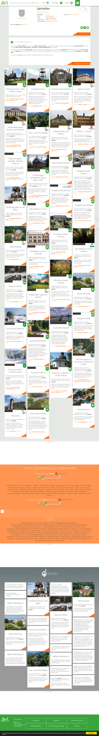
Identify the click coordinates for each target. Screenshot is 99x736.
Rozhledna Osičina (51, 535)
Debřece (36, 486)
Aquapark (54, 185)
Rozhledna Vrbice (24, 531)
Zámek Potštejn (12, 531)
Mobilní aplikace (36, 726)
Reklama (56, 720)
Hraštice (88, 486)
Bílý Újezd (14, 486)
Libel (52, 488)
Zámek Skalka (35, 531)
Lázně (76, 288)
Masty (16, 490)
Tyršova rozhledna (64, 535)
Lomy (81, 488)
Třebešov (62, 494)
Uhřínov (75, 494)
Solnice (32, 494)
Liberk (57, 488)
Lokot (76, 488)
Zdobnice (49, 496)
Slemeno (25, 494)
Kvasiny (47, 488)
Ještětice (41, 488)
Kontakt (76, 726)
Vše (2, 511)
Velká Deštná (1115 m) (19, 535)
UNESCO (77, 84)
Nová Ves (42, 490)
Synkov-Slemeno (52, 494)
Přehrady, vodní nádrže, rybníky (36, 408)
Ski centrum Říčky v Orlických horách (19, 529)
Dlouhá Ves (44, 486)
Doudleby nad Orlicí (62, 486)
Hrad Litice (73, 529)
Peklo (72, 490)
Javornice (48, 14)
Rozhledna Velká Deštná (36, 535)
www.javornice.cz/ (74, 14)
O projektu (36, 720)
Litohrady (70, 488)
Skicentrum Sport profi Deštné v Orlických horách (75, 531)
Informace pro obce (77, 720)
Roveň (27, 492)
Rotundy (54, 368)
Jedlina (35, 488)
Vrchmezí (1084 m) (60, 539)
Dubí (72, 486)
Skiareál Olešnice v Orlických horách (80, 539)
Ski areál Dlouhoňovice (79, 535)
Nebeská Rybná (32, 490)
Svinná (37, 494)
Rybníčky (48, 492)
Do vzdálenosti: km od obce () (42, 499)
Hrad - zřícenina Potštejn (50, 531)
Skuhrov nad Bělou (80, 492)
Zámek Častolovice (84, 529)
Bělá (8, 486)
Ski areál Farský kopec (40, 529)
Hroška (11, 488)
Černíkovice (28, 486)
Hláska (77, 486)
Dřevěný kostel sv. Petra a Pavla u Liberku (34, 523)
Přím (26, 24)
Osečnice (49, 490)
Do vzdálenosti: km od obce (43, 473)
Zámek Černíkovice (19, 527)
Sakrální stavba (32, 289)
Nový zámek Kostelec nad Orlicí (58, 529)
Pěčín (67, 490)
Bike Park (77, 200)
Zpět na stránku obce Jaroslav (82, 63)
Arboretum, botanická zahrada (35, 336)
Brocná (21, 486)
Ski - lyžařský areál (9, 323)
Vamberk (82, 494)
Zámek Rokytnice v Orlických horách (73, 527)
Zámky (8, 122)
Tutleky (68, 494)
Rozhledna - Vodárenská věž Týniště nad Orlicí (22, 539)
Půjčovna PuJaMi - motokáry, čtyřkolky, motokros (27, 525)
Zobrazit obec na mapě (19, 55)
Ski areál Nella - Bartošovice (37, 537)
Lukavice (87, 488)
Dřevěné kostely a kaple (11, 84)
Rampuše (14, 492)
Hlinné (82, 486)
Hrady (8, 411)
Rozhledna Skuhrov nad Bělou (54, 525)
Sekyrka (70, 492)
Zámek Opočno (65, 537)
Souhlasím (91, 733)
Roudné (21, 492)
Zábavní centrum (9, 153)
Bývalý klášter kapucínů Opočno (82, 537)
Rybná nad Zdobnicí (37, 492)
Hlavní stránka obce (85, 34)
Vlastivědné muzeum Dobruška (16, 537)
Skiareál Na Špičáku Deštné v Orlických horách (57, 533)
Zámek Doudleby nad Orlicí (51, 527)
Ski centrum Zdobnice (34, 527)
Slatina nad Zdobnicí (14, 494)
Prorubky (88, 490)
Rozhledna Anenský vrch (81, 533)
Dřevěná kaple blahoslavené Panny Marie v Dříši (24, 533)
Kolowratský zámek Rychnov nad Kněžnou (63, 523)
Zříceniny (54, 84)
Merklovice (22, 490)
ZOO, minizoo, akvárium (79, 244)
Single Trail (76, 515)
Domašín (52, 486)
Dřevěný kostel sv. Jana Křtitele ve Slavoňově (49, 541)
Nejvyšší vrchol (31, 204)
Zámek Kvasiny (70, 525)
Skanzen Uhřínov (81, 525)
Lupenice (10, 490)
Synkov (43, 494)
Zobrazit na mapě (15, 99)
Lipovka (63, 488)
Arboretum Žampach (46, 539)
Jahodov (17, 488)
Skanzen (9, 281)
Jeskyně (45, 515)
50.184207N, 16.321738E (51, 21)
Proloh (82, 490)
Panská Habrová (58, 490)
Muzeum (9, 242)
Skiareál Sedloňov (53, 537)
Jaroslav (43, 8)
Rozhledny (8, 202)
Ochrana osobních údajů (56, 726)
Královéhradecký (49, 16)
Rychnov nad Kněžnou (51, 19)
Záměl (88, 494)
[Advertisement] (49, 453)
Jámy (22, 488)
